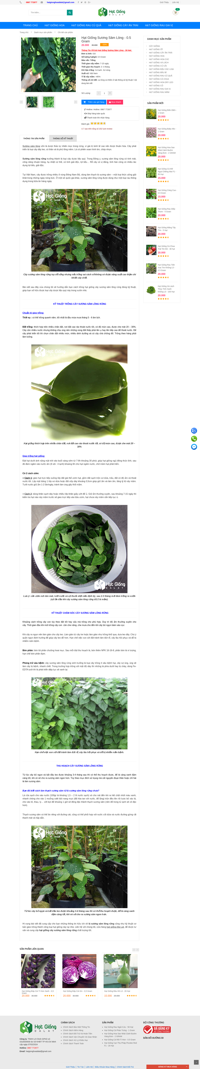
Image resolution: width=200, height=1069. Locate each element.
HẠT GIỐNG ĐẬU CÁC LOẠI (161, 69)
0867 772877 (32, 2)
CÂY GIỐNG (154, 46)
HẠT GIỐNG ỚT (155, 49)
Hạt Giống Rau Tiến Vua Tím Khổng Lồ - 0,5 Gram (166, 267)
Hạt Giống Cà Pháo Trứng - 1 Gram (119, 1030)
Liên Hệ (175, 2)
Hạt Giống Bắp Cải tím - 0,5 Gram (77, 991)
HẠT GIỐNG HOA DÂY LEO (160, 82)
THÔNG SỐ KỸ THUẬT (63, 138)
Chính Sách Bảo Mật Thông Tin (76, 1027)
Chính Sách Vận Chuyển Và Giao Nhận (80, 1037)
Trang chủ (24, 32)
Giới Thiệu (164, 2)
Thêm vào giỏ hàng (96, 102)
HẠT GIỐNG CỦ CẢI (157, 66)
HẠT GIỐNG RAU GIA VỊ (159, 25)
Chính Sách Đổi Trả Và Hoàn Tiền (77, 1034)
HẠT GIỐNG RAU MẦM (158, 92)
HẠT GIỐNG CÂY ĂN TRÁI (123, 25)
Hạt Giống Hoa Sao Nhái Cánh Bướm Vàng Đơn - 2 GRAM (167, 150)
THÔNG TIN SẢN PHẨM (33, 138)
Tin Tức (80, 1067)
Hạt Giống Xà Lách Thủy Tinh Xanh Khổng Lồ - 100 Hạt (166, 289)
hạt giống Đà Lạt (115, 927)
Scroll (196, 1062)
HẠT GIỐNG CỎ (155, 85)
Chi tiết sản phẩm (65, 32)
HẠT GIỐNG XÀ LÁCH (158, 62)
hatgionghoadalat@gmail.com (60, 2)
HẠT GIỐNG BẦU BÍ (157, 72)
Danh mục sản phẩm (43, 32)
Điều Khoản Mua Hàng (105, 1067)
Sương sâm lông (31, 146)
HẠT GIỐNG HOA (55, 25)
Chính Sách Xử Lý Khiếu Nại (75, 1040)
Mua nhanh (115, 102)
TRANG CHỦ (30, 25)
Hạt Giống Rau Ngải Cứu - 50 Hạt (118, 1027)
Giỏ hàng (175, 12)
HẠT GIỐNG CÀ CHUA (158, 79)
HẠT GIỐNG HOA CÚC (158, 59)
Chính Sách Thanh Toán (73, 1043)
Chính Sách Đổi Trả (125, 1067)
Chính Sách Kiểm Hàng (73, 1030)
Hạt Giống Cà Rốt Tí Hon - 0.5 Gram (120, 1040)
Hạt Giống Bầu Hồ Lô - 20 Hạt (117, 991)
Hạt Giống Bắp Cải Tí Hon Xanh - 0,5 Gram (38, 992)
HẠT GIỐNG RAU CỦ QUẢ (86, 25)
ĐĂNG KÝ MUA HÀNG (168, 1067)
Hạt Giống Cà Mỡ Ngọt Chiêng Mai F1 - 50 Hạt (167, 171)
